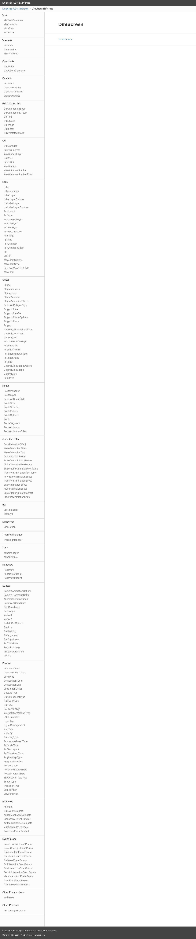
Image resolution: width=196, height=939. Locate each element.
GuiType (8, 705)
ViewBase (9, 28)
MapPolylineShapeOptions (18, 366)
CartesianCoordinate (15, 603)
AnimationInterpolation (16, 599)
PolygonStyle (11, 309)
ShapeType (10, 781)
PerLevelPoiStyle (13, 219)
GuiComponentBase (14, 108)
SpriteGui (9, 162)
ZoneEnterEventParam (16, 880)
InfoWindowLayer (13, 154)
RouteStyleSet (11, 407)
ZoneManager (11, 553)
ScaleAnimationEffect (15, 484)
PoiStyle (8, 215)
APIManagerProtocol (15, 910)
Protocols (7, 801)
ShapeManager (12, 289)
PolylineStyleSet (12, 349)
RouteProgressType (14, 773)
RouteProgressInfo (14, 651)
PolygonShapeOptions (16, 317)
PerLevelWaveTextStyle (16, 268)
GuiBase (8, 158)
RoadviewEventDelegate (17, 831)
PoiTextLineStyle (13, 231)
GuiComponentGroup (15, 112)
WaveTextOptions (13, 260)
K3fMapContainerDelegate (18, 823)
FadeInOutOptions (13, 623)
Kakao (12, 930)
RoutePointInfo (12, 647)
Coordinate (8, 61)
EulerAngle (9, 611)
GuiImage (9, 125)
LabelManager (11, 191)
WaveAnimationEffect (15, 448)
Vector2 (8, 619)
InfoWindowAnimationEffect (18, 174)
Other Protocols (10, 905)
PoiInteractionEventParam (18, 864)
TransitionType (11, 786)
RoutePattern (11, 411)
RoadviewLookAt (13, 578)
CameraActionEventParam (18, 844)
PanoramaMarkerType (16, 741)
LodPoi (7, 256)
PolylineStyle (11, 345)
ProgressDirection (13, 761)
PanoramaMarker (13, 574)
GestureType (11, 693)
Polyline (8, 362)
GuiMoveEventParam (15, 860)
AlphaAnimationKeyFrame (18, 464)
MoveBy (8, 733)
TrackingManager (13, 540)
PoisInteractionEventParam (18, 868)
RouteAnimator (12, 427)
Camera (6, 78)
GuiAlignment (11, 635)
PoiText (8, 240)
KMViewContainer (13, 20)
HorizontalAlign (12, 709)
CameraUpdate (12, 96)
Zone (5, 547)
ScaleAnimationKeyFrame (18, 460)
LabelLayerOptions (14, 199)
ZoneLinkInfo (11, 557)
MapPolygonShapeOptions (18, 329)
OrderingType (11, 737)
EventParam (9, 839)
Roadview (7, 564)
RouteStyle (9, 403)
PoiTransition (11, 643)
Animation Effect (11, 439)
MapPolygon (10, 337)
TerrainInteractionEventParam (20, 872)
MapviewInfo (10, 49)
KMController (11, 24)
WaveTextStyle (12, 264)
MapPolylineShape (14, 370)
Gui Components (11, 103)
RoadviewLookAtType (15, 769)
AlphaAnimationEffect (15, 488)
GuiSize (8, 627)
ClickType (9, 676)
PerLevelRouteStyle (14, 399)
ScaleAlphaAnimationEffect (18, 493)
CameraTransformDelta (16, 595)
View (5, 15)
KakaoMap (9, 32)
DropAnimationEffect (15, 444)
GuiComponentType (14, 697)
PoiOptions (9, 211)
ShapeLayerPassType (15, 777)
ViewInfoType (11, 794)
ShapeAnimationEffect (16, 301)
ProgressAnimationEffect (17, 497)
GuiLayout (9, 121)
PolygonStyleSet (12, 313)
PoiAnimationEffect (14, 248)
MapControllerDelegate (16, 827)
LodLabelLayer (12, 203)
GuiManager (10, 146)
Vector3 (8, 615)
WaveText (9, 272)
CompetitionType (13, 681)
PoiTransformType (13, 753)
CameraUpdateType (14, 672)
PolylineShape (11, 358)
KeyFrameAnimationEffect (18, 476)
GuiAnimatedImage (14, 133)
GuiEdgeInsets (12, 639)
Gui (4, 140)
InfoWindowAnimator (15, 170)
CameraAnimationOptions (18, 591)
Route (5, 385)
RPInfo (7, 655)
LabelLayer (10, 195)
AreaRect (9, 83)
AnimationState (12, 668)
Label (5, 182)
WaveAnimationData (15, 452)
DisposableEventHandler (17, 819)
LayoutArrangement (14, 725)
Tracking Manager (12, 534)
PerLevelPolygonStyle (15, 305)
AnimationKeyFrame (15, 456)
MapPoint (9, 66)
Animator (8, 807)
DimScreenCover (13, 689)
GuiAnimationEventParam (18, 852)
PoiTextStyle (10, 227)
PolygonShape (11, 321)
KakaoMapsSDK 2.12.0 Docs (16, 3)
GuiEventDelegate (13, 811)
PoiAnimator (10, 244)
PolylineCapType (13, 757)
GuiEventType (11, 701)
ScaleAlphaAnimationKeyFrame (21, 468)
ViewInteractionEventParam (19, 876)
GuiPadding (10, 631)
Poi (5, 252)
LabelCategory (11, 717)
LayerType (9, 721)
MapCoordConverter (15, 70)
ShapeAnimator (12, 297)
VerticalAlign (10, 790)
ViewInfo (7, 40)
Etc (4, 504)
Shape (5, 280)
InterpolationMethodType (17, 713)
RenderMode (11, 765)
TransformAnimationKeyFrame (20, 472)
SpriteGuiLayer (12, 150)
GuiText (8, 116)
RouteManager (12, 391)
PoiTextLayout (11, 749)
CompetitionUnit (12, 685)
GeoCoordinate (12, 607)
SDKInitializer (11, 510)
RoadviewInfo (11, 53)
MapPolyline (10, 374)
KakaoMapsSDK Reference (15, 9)
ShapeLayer (10, 293)
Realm (35, 935)
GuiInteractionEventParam (18, 856)
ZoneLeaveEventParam (16, 884)
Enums (6, 663)
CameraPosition (12, 87)
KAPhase (9, 897)
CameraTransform (13, 91)
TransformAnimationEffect (18, 480)
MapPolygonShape (14, 333)
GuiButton (9, 129)
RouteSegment (12, 423)
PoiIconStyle (10, 223)
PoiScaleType (11, 745)
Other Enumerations (13, 892)
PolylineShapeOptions (15, 354)
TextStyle (9, 514)
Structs (6, 586)
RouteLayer (10, 395)
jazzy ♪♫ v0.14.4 (22, 935)
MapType (9, 729)
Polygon (8, 325)
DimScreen (8, 521)
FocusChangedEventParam (18, 848)
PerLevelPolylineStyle (15, 341)
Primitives (9, 378)
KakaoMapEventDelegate (17, 815)
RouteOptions (11, 415)
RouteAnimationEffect (15, 431)
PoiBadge (9, 235)
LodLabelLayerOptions (16, 207)
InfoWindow (10, 166)
